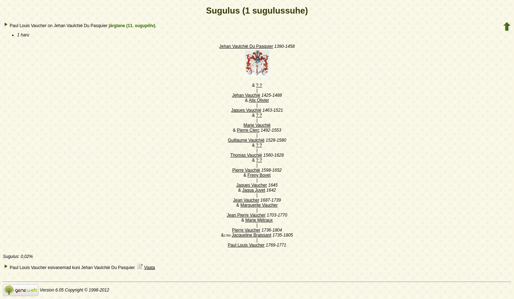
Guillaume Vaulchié (246, 140)
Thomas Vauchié (246, 155)
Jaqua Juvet (253, 190)
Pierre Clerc (248, 130)
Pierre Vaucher (246, 230)
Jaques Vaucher (251, 185)
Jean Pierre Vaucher (246, 215)
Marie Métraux (259, 220)
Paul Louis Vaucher (246, 245)
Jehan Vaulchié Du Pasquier (246, 46)
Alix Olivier (259, 100)
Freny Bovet (259, 175)
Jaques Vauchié (246, 110)
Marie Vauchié (257, 125)
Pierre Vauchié (246, 170)
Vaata (149, 267)
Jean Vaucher (246, 200)
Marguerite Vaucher (259, 205)
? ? (259, 85)
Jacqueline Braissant (251, 235)
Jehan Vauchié (246, 95)
